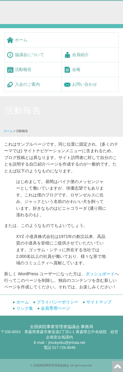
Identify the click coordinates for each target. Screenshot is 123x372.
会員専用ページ (55, 308)
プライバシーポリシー (57, 302)
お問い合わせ (84, 84)
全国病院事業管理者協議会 (51, 365)
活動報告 (23, 69)
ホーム (21, 39)
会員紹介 (80, 54)
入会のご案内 (27, 84)
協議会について (29, 54)
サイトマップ (98, 302)
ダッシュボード (100, 273)
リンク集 (24, 308)
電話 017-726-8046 (59, 348)
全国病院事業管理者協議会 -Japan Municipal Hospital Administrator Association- (50, 10)
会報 (76, 69)
